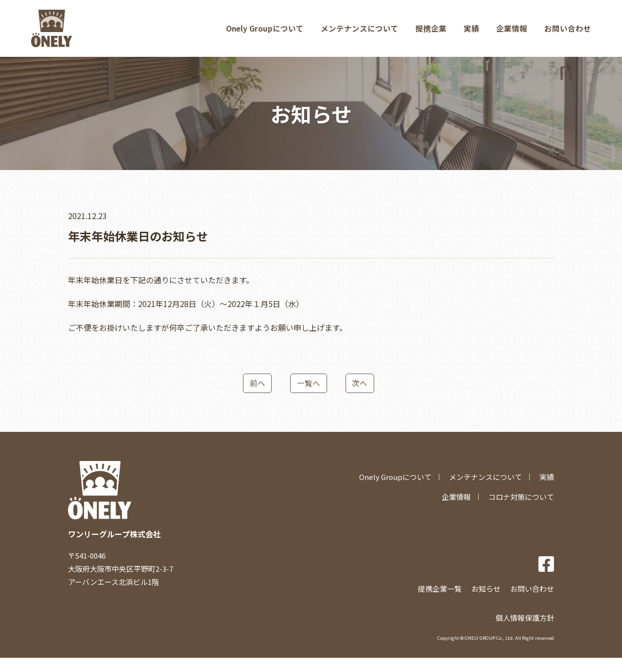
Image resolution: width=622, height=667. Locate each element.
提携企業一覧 (440, 598)
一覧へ (308, 391)
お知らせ (486, 598)
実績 (470, 32)
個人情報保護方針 (525, 626)
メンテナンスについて (358, 32)
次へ (362, 391)
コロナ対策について (521, 506)
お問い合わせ (567, 32)
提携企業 (429, 32)
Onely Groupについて (262, 32)
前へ (255, 391)
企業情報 (511, 32)
